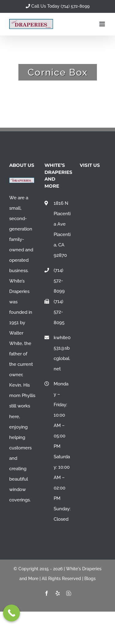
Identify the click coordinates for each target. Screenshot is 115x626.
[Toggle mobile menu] (102, 24)
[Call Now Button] (11, 613)
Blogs (90, 578)
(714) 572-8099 (59, 281)
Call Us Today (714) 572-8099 (58, 6)
